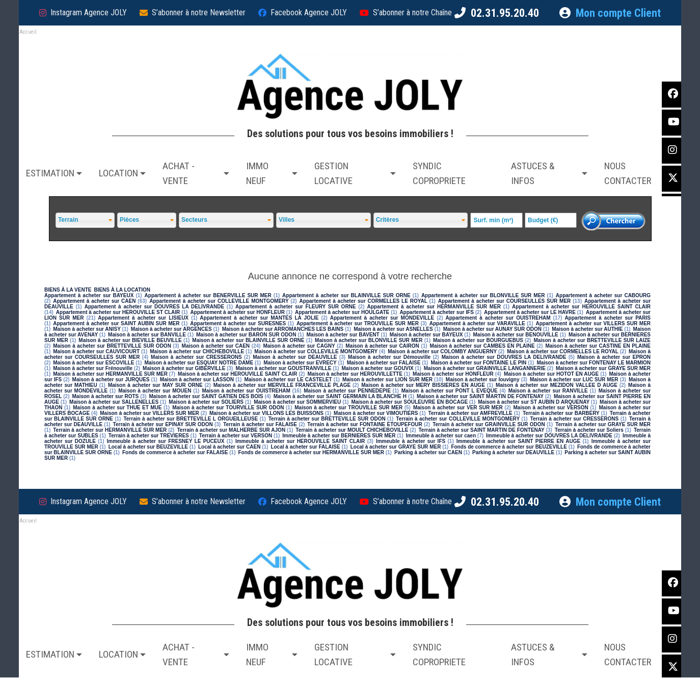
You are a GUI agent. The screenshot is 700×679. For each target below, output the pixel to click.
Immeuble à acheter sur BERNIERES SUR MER (338, 435)
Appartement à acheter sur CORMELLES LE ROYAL (363, 301)
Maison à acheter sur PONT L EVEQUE (449, 391)
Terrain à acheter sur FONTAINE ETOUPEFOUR (364, 424)
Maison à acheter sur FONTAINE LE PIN (478, 362)
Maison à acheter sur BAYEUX (426, 334)
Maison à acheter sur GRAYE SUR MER (603, 368)
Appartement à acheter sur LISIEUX (143, 318)
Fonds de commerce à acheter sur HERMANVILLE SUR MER (311, 452)
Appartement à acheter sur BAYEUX (88, 295)
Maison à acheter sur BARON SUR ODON (246, 334)
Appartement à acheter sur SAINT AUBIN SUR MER (116, 323)
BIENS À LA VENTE (67, 290)
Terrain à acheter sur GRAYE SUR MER (603, 424)
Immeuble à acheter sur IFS (410, 441)
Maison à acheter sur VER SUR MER (458, 407)
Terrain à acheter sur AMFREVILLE (470, 413)
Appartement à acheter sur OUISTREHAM (497, 318)
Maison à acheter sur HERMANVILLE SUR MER (110, 374)
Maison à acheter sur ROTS (105, 396)
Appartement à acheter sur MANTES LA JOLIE (259, 318)
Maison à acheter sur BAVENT (343, 334)
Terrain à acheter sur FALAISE (260, 424)
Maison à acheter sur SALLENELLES (113, 402)
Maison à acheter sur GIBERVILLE (184, 368)
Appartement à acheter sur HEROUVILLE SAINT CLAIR (581, 306)
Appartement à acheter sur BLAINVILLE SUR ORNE (346, 295)
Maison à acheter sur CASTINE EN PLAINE (598, 346)
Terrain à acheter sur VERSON (235, 435)
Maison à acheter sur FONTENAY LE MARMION (593, 362)
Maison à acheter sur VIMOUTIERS (376, 413)
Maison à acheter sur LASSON (197, 379)
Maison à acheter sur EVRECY (299, 362)
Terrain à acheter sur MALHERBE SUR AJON (231, 430)
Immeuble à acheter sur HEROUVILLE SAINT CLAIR (300, 441)
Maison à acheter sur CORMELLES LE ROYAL (562, 351)
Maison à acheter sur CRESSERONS (196, 357)
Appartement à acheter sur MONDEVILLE (382, 318)
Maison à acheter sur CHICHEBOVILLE (197, 351)
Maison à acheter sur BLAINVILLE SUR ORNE (248, 340)
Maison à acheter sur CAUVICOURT (96, 351)
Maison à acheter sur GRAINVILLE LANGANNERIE (485, 368)
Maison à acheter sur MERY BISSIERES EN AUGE (423, 385)
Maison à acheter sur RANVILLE (548, 391)
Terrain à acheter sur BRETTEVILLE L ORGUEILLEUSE (190, 419)
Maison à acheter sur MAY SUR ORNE (155, 385)
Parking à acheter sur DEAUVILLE (513, 452)
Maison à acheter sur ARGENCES (171, 329)
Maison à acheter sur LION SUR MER (387, 379)
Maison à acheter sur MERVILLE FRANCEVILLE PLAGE (282, 385)
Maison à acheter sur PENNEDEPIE (347, 391)
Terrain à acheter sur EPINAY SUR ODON (163, 424)
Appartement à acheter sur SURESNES (238, 323)
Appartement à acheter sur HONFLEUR (237, 312)
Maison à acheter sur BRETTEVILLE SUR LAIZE (592, 340)
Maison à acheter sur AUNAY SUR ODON (492, 329)
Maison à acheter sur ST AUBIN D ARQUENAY (533, 402)
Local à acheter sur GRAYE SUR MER (396, 447)
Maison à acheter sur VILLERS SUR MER (149, 413)
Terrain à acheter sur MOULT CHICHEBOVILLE (351, 430)
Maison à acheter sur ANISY (87, 329)
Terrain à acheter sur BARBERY (561, 413)
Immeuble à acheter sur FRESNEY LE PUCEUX (165, 441)
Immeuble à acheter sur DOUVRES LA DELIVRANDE (549, 435)
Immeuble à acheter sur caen (441, 435)
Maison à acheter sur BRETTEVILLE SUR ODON (112, 346)
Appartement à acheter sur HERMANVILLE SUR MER (434, 306)
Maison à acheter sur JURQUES (111, 379)
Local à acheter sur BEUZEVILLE (148, 447)
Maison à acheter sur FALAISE (384, 362)
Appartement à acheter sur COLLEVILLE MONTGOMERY (218, 301)
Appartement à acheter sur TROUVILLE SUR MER (358, 323)
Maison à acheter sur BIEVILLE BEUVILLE (129, 340)
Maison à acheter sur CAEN (216, 346)
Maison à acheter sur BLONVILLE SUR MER (368, 340)
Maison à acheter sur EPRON (614, 357)
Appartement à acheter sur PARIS (607, 318)
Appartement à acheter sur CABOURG (603, 295)
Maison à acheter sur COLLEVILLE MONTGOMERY (316, 351)
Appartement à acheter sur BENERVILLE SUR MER (208, 295)
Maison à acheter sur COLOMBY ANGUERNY (442, 351)
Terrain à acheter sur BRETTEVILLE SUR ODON (327, 419)
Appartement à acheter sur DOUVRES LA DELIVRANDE (154, 306)
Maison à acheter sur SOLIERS (206, 402)
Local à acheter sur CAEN (229, 447)
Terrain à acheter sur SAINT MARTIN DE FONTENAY (482, 430)
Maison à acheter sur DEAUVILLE (295, 357)
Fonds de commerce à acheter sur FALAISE (175, 452)
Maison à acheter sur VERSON (551, 407)
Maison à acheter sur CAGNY (299, 346)
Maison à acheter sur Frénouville (92, 368)
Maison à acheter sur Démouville (389, 357)
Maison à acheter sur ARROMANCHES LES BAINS (282, 329)
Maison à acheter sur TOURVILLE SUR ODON (228, 407)
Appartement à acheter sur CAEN (94, 301)
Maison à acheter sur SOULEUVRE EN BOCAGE (409, 402)
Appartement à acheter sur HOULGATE (342, 312)
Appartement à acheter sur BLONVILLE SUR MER (483, 295)
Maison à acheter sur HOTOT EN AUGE (551, 374)
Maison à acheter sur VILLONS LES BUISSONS (266, 413)
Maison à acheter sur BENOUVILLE (515, 334)
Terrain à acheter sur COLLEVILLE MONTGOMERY (458, 419)
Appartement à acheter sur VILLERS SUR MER (593, 323)
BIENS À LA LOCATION (122, 290)
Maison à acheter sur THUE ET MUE (117, 407)
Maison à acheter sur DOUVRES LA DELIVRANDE (504, 357)
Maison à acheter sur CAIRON (382, 346)
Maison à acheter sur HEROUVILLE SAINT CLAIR (237, 374)
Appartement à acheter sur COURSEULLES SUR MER (504, 301)
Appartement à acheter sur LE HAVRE (530, 312)
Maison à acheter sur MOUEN (154, 391)
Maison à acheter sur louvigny (483, 379)
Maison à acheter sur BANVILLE (147, 334)
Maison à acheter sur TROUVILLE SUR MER (348, 407)
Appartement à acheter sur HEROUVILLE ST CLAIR (118, 312)
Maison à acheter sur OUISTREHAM (246, 391)
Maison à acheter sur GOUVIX (377, 368)
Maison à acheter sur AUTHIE (587, 329)
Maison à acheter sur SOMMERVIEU (297, 402)
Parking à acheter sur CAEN (428, 452)
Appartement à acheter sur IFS (436, 312)
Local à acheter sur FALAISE (305, 447)
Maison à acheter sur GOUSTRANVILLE (283, 368)
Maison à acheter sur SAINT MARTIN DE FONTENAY (480, 396)
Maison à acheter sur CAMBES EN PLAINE (482, 346)
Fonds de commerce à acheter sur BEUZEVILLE (509, 447)
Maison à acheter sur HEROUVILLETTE (354, 374)
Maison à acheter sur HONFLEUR (453, 374)
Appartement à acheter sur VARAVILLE (477, 323)
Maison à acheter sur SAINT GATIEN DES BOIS (206, 396)
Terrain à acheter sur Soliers (589, 430)
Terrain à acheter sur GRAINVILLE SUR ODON (489, 424)
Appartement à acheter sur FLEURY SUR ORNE (295, 306)
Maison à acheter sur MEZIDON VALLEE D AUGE (556, 385)
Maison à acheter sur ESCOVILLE (93, 362)
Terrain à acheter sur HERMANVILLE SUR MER (110, 430)
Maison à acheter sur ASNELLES (393, 329)
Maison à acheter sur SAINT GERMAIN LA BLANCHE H (340, 396)
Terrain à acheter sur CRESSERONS (574, 419)
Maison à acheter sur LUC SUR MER (574, 379)
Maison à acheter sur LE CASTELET (288, 379)
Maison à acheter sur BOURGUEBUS (478, 340)
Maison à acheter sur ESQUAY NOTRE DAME (198, 362)
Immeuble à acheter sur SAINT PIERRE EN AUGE (518, 441)
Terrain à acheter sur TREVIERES (149, 435)
